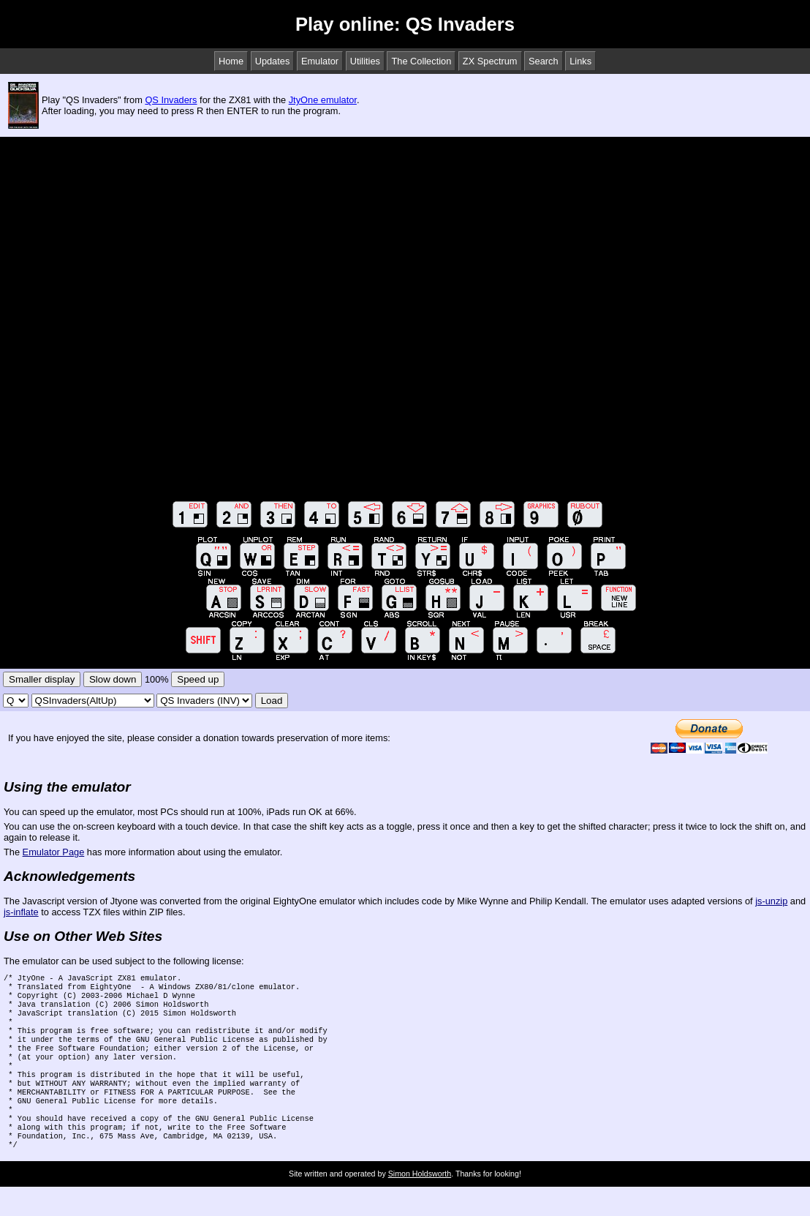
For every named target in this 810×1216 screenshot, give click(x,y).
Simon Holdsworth (419, 1202)
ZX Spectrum (490, 61)
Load (272, 700)
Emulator (319, 61)
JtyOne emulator (323, 99)
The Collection (421, 61)
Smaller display (42, 679)
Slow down (112, 679)
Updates (272, 61)
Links (580, 61)
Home (231, 61)
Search (544, 61)
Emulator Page (54, 852)
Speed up (198, 679)
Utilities (365, 61)
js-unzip (771, 901)
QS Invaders (171, 99)
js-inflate (21, 912)
